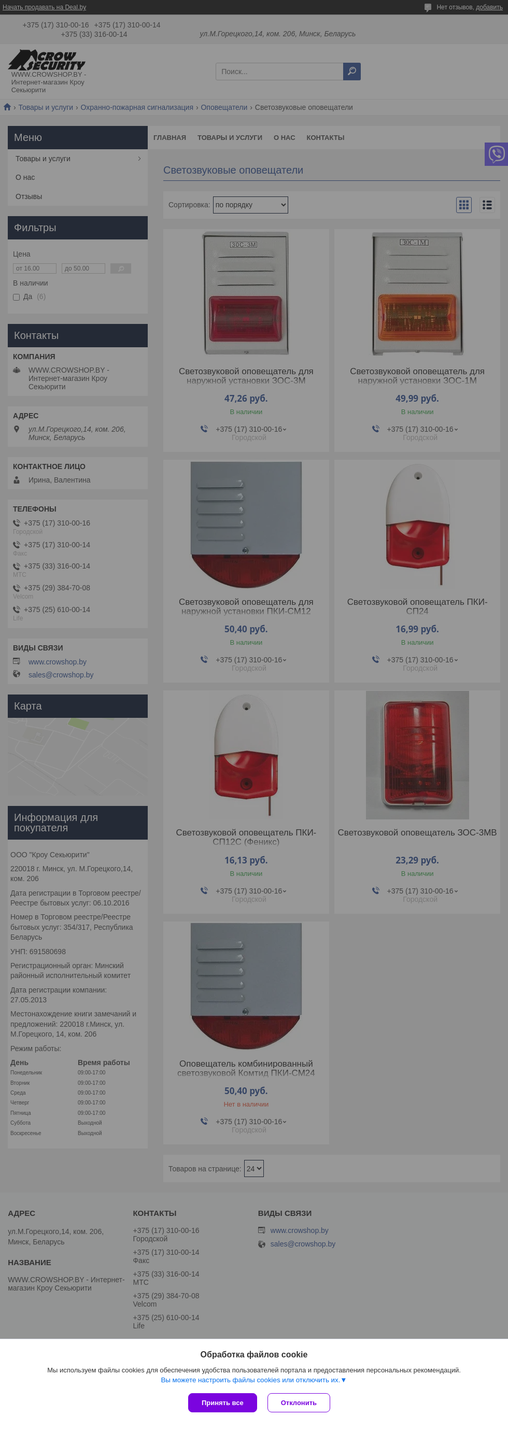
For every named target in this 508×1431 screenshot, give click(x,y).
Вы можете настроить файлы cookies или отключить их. (250, 1380)
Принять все (223, 1403)
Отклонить (299, 1403)
